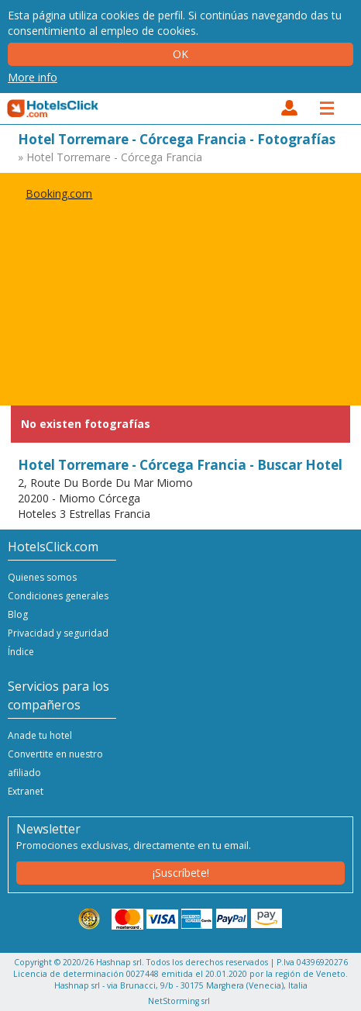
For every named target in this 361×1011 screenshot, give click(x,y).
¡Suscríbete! (181, 872)
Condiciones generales (58, 595)
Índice (21, 651)
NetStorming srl (179, 1000)
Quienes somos (42, 577)
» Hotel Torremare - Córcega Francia (110, 157)
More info (32, 77)
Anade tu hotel (40, 735)
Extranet (25, 791)
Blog (18, 614)
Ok (180, 54)
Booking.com (59, 193)
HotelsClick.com (53, 108)
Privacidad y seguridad (58, 633)
